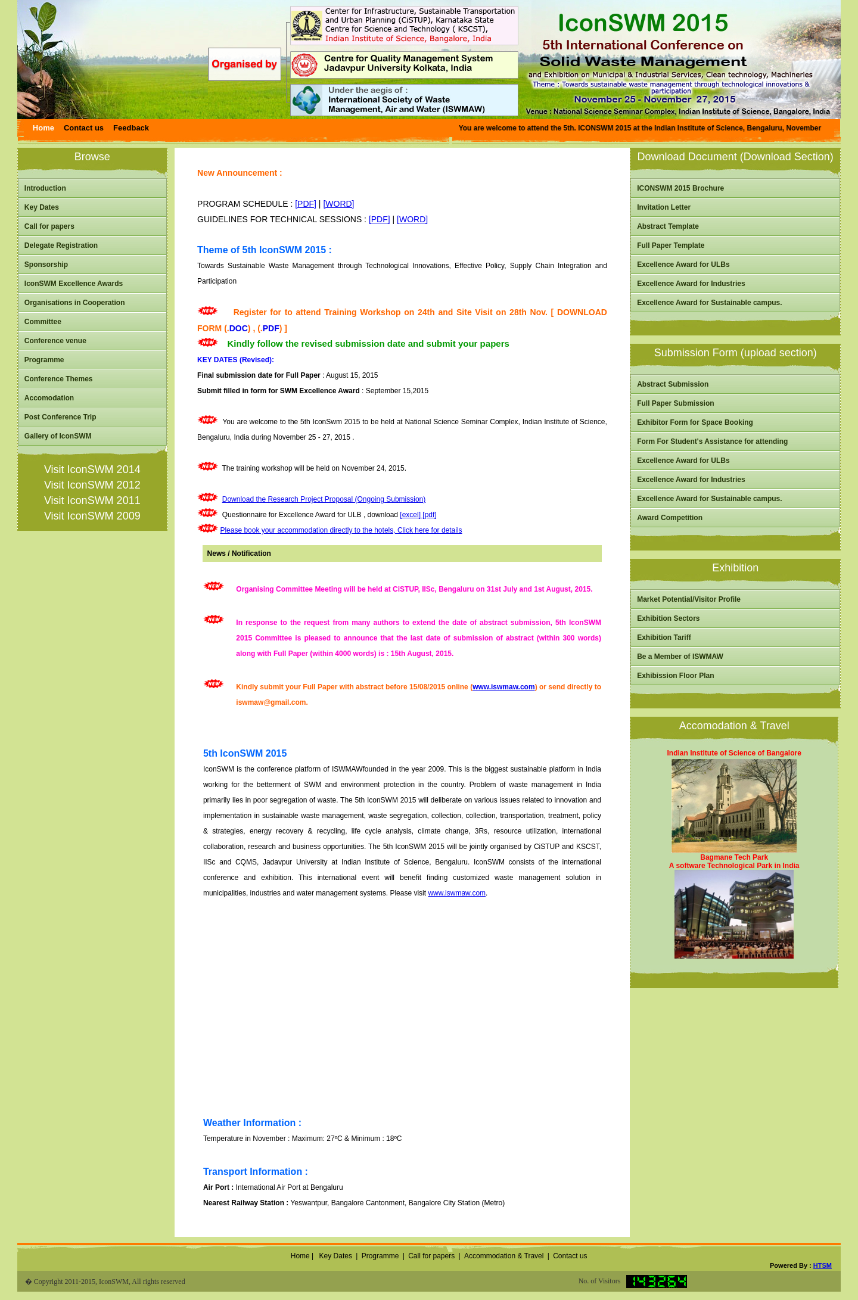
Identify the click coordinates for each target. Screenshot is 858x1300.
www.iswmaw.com (503, 687)
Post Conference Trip (60, 417)
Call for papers (49, 226)
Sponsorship (46, 264)
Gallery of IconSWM (58, 436)
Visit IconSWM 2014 (92, 469)
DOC (238, 328)
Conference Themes (58, 379)
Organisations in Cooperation (74, 302)
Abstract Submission (672, 384)
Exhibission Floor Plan (675, 675)
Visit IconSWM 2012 (92, 485)
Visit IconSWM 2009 (92, 516)
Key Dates (41, 207)
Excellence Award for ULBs (683, 264)
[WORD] (338, 204)
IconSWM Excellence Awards (73, 283)
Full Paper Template (670, 245)
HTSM (822, 1265)
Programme (44, 360)
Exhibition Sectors (668, 618)
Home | (301, 1256)
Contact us (570, 1256)
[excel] (411, 515)
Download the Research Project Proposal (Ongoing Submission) (324, 499)
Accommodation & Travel (503, 1256)
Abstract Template (668, 226)
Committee (42, 322)
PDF (271, 328)
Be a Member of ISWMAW (680, 656)
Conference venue (55, 341)
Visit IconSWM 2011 (92, 500)
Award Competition (669, 518)
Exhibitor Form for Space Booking (695, 422)
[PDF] (305, 204)
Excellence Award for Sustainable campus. (709, 302)
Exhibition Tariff (664, 637)
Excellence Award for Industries (691, 283)
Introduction (45, 188)
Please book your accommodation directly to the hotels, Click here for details (341, 530)
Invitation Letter (664, 207)
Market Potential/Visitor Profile (689, 599)
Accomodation (49, 398)
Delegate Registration (61, 245)
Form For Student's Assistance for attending (712, 441)
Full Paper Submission (675, 403)
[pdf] (429, 515)
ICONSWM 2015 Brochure (680, 188)
